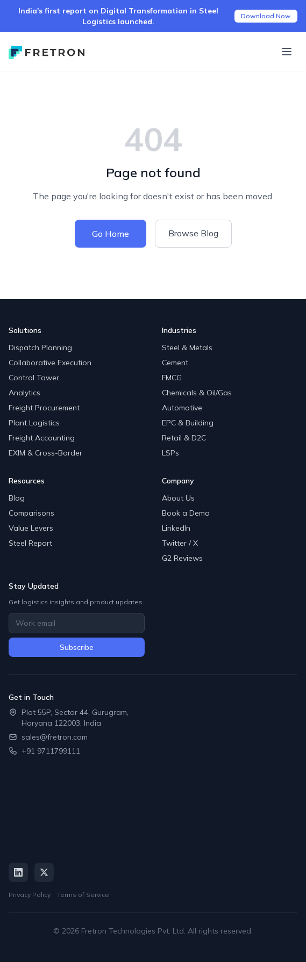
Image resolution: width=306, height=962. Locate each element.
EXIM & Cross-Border (45, 453)
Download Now (266, 16)
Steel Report (30, 543)
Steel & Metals (187, 347)
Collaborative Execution (50, 362)
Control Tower (34, 377)
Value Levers (31, 528)
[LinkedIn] (18, 872)
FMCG (172, 377)
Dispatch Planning (40, 347)
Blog (17, 498)
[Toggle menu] (286, 51)
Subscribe (77, 647)
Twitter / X (180, 543)
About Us (178, 498)
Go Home (110, 233)
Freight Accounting (42, 438)
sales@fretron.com (55, 737)
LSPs (170, 453)
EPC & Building (188, 423)
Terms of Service (83, 895)
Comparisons (31, 513)
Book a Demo (186, 513)
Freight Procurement (44, 408)
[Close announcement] (290, 16)
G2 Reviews (182, 558)
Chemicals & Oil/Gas (197, 392)
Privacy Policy (30, 895)
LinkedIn (176, 528)
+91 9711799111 (51, 751)
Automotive (182, 408)
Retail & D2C (184, 438)
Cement (175, 362)
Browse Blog (193, 233)
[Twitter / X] (44, 872)
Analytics (24, 392)
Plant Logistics (34, 423)
